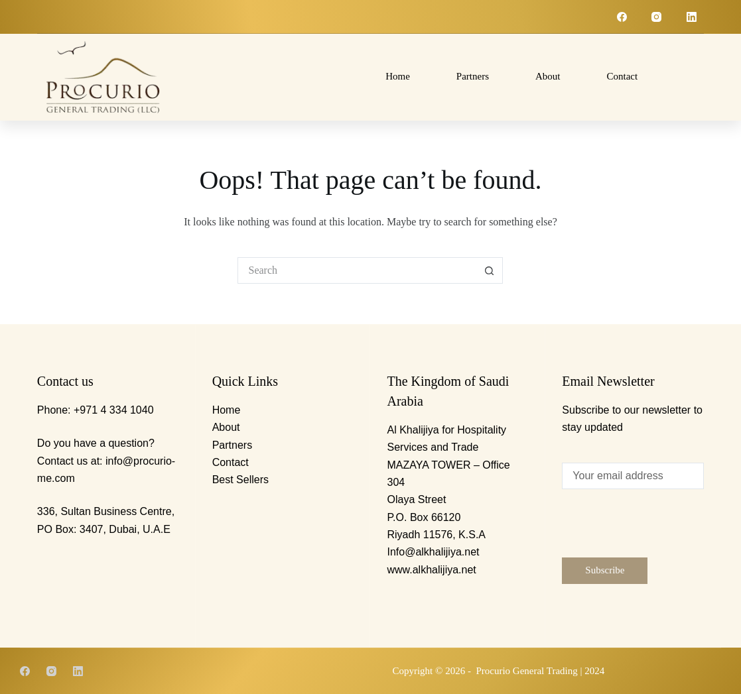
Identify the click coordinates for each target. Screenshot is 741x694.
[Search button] (489, 270)
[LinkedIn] (692, 16)
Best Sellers (240, 479)
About (548, 76)
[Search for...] (356, 270)
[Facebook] (622, 16)
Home (397, 76)
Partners (472, 76)
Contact (622, 76)
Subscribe (604, 570)
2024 (594, 670)
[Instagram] (656, 16)
